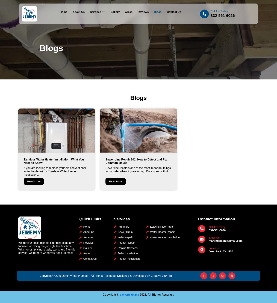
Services (96, 12)
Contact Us (175, 12)
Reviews (143, 12)
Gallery (115, 12)
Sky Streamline (129, 294)
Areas (129, 12)
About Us (77, 12)
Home (62, 12)
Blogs (159, 12)
